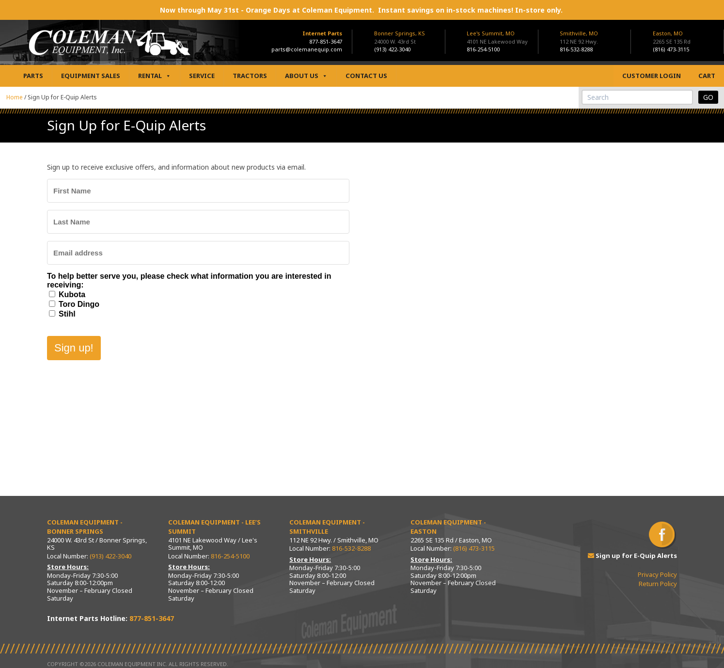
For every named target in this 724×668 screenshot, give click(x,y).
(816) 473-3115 (671, 49)
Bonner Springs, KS (399, 33)
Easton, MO (668, 33)
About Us (306, 76)
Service (202, 75)
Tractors (250, 75)
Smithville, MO (579, 33)
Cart (706, 75)
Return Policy (658, 583)
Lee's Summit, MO (491, 33)
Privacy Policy (657, 574)
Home (14, 97)
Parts (33, 75)
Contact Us (366, 75)
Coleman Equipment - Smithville (327, 527)
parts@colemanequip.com (306, 49)
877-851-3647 (325, 41)
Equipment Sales (90, 75)
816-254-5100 (483, 49)
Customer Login (651, 75)
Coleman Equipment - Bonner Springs (85, 527)
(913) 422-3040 (392, 49)
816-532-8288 (576, 49)
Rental (154, 76)
